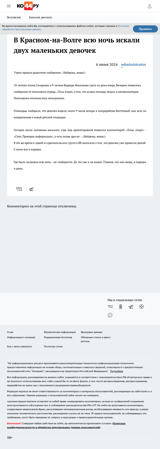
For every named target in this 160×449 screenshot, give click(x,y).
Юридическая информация (60, 332)
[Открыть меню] (9, 6)
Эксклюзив (14, 17)
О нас (10, 332)
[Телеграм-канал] (131, 307)
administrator (133, 64)
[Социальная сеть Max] (110, 315)
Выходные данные (91, 332)
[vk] (19, 189)
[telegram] (32, 189)
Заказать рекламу (40, 17)
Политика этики (53, 346)
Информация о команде (21, 337)
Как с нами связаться (19, 346)
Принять (145, 29)
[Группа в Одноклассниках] (120, 307)
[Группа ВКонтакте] (110, 307)
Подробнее (116, 371)
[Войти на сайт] (149, 6)
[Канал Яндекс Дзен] (141, 307)
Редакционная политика (58, 337)
